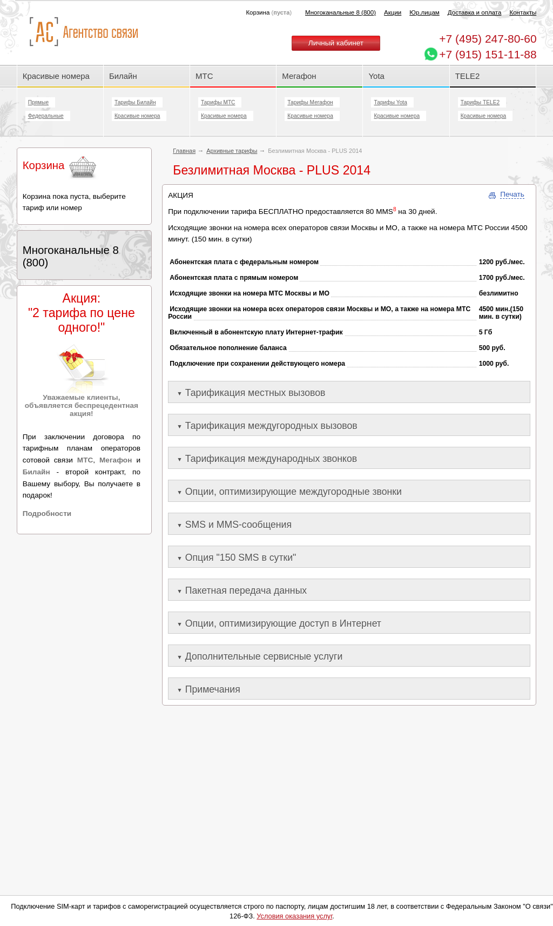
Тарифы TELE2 (480, 102)
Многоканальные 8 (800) (340, 12)
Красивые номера (57, 75)
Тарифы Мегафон (310, 102)
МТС (204, 75)
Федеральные (46, 116)
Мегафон (299, 75)
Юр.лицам (424, 12)
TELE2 (467, 75)
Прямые (38, 102)
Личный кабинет (335, 43)
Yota (376, 75)
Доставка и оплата (475, 12)
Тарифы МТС (218, 102)
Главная (184, 150)
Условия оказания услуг (294, 916)
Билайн (123, 75)
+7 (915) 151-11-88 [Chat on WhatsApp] (487, 54)
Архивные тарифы (231, 150)
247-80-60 (487, 38)
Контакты (522, 12)
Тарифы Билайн (135, 102)
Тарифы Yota (390, 102)
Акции (392, 12)
